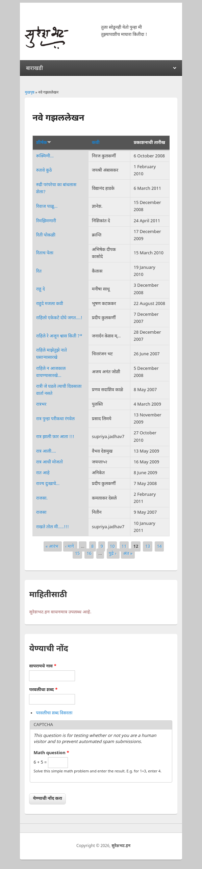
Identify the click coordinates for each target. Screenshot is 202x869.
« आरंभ (52, 546)
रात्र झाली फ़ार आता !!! (55, 437)
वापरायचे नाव (42, 666)
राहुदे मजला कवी (49, 304)
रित (39, 271)
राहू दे (40, 289)
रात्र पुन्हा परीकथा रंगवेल (55, 419)
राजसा (41, 512)
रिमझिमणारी (46, 221)
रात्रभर (41, 404)
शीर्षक (43, 143)
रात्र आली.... (46, 451)
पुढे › (113, 553)
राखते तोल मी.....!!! (52, 527)
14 (159, 546)
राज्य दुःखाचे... (47, 484)
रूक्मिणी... (45, 156)
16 (89, 553)
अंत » (127, 553)
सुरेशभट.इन (120, 846)
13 (147, 546)
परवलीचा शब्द (43, 690)
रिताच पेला (44, 253)
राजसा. (42, 498)
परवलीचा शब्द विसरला (54, 713)
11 (124, 546)
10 (112, 546)
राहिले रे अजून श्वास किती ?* (59, 336)
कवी (95, 143)
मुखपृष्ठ (29, 92)
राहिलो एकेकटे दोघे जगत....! (59, 318)
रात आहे (43, 473)
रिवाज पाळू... (46, 206)
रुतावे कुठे (44, 170)
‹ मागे (70, 546)
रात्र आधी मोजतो (49, 462)
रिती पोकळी (45, 235)
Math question (51, 753)
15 (77, 553)
